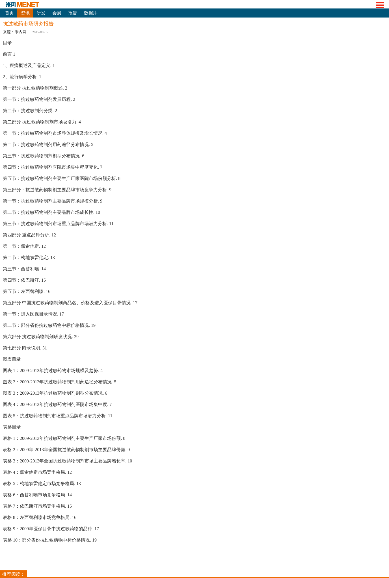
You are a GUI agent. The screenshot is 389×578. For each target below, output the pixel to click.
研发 (41, 12)
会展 (56, 12)
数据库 (91, 12)
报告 (72, 12)
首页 (9, 12)
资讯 (25, 12)
